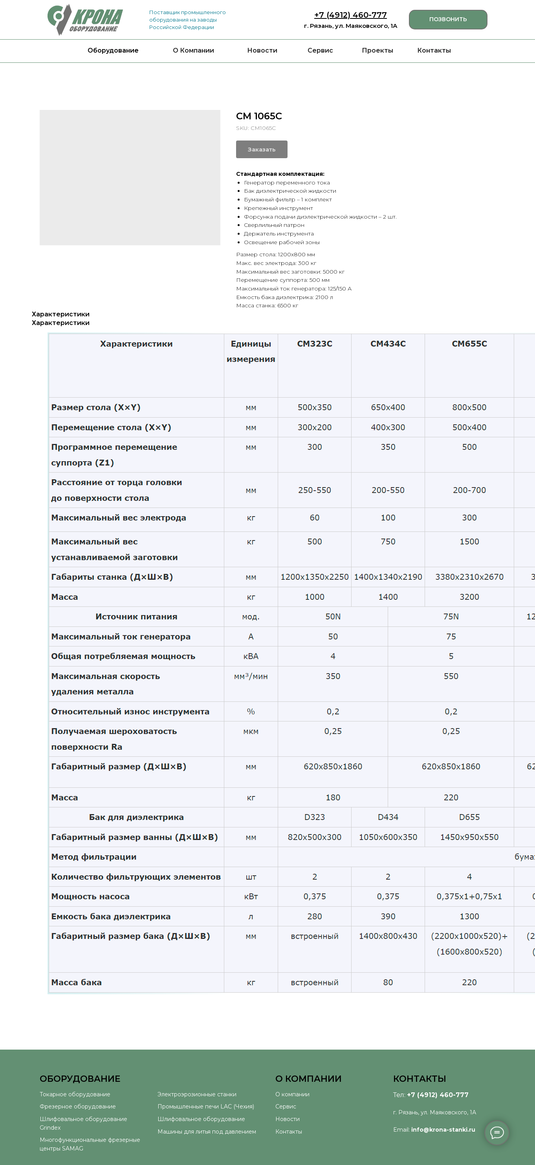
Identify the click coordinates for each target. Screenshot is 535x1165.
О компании (292, 1094)
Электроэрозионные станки (197, 1094)
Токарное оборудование (75, 1094)
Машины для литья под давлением (207, 1131)
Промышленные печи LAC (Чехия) (206, 1106)
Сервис (320, 50)
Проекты (377, 50)
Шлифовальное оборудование (201, 1119)
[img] (85, 20)
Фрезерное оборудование (78, 1106)
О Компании (193, 50)
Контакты (434, 50)
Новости (262, 50)
